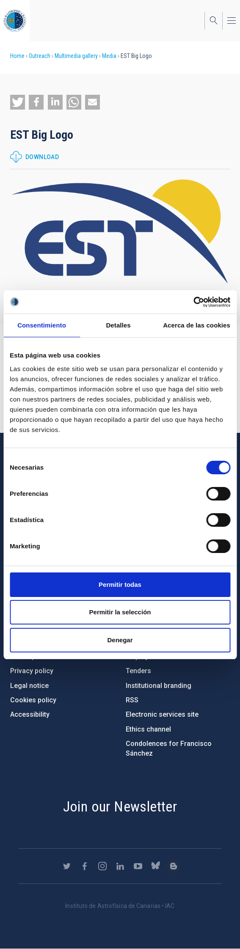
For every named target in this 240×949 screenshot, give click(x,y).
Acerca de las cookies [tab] (196, 325)
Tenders (138, 671)
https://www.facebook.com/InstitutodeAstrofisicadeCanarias (85, 866)
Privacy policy (31, 671)
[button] (17, 102)
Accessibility (30, 714)
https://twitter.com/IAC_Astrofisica (67, 866)
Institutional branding (158, 686)
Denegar (119, 640)
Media (109, 55)
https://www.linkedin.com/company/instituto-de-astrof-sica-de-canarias (120, 866)
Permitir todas (120, 584)
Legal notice (29, 686)
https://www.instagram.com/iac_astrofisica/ (102, 866)
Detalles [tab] (118, 325)
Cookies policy (33, 700)
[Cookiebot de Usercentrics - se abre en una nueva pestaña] (193, 302)
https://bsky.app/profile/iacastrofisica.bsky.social (156, 866)
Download (42, 157)
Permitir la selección (120, 612)
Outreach (39, 55)
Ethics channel (148, 729)
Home (17, 55)
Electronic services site (162, 714)
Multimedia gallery (76, 55)
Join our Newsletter (120, 806)
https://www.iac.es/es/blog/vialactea (173, 866)
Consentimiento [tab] (41, 325)
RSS (132, 700)
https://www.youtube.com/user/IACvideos (138, 866)
